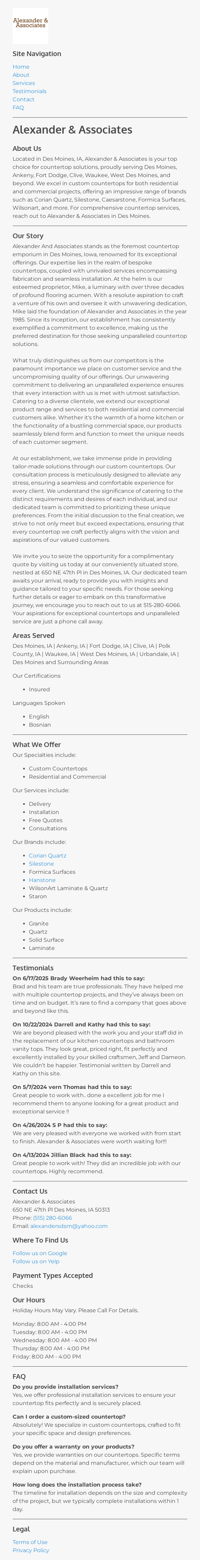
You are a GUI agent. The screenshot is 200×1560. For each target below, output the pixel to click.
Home (21, 67)
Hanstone (42, 880)
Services (24, 83)
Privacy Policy (31, 1550)
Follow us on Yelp (36, 1261)
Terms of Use (30, 1542)
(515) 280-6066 (52, 1218)
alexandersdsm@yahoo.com (69, 1226)
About (21, 75)
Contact (24, 99)
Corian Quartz (47, 855)
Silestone (41, 864)
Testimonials (30, 91)
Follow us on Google (40, 1253)
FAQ (18, 107)
